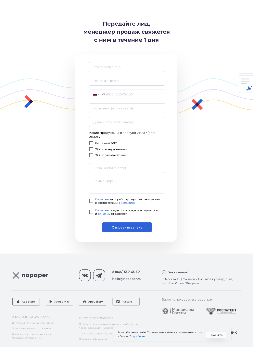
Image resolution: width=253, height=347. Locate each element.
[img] (178, 311)
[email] (127, 168)
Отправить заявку (127, 227)
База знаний (178, 272)
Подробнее (137, 336)
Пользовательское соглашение (31, 328)
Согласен (102, 199)
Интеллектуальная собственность (33, 322)
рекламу (104, 214)
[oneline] (127, 108)
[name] (127, 67)
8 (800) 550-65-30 (126, 272)
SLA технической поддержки (96, 317)
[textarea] (127, 185)
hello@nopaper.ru (126, 279)
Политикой (129, 202)
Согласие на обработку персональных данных (107, 333)
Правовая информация (93, 339)
